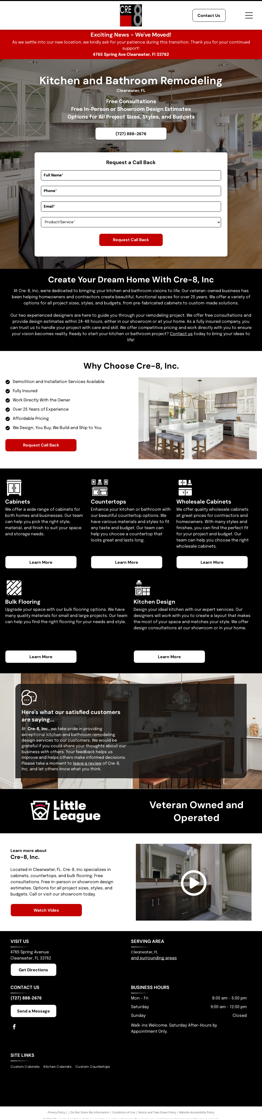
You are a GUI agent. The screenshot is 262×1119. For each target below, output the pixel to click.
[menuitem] (26, 1066)
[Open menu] (249, 15)
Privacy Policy (56, 1112)
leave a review (87, 763)
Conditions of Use (123, 1112)
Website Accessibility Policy (196, 1112)
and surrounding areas (154, 958)
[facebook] (14, 1027)
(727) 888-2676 (26, 998)
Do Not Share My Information (90, 1112)
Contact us (181, 334)
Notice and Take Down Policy (157, 1112)
